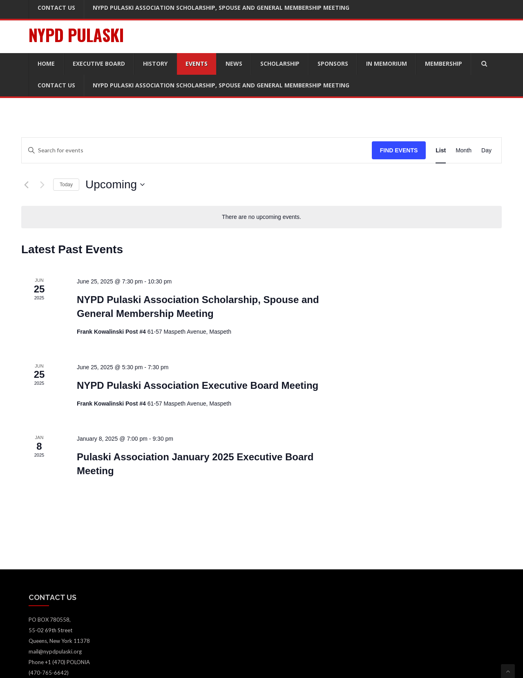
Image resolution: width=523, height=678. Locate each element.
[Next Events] (42, 185)
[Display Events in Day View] (486, 150)
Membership (443, 63)
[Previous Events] (26, 185)
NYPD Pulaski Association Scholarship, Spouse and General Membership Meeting (221, 85)
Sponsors (332, 63)
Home (46, 63)
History (155, 63)
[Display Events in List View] (441, 150)
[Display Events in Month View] (464, 150)
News (234, 63)
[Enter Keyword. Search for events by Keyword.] (197, 150)
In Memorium (386, 63)
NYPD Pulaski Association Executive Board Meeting (197, 385)
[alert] (261, 217)
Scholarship (279, 63)
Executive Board (99, 63)
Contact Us (56, 85)
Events (197, 63)
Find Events (399, 150)
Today (66, 184)
